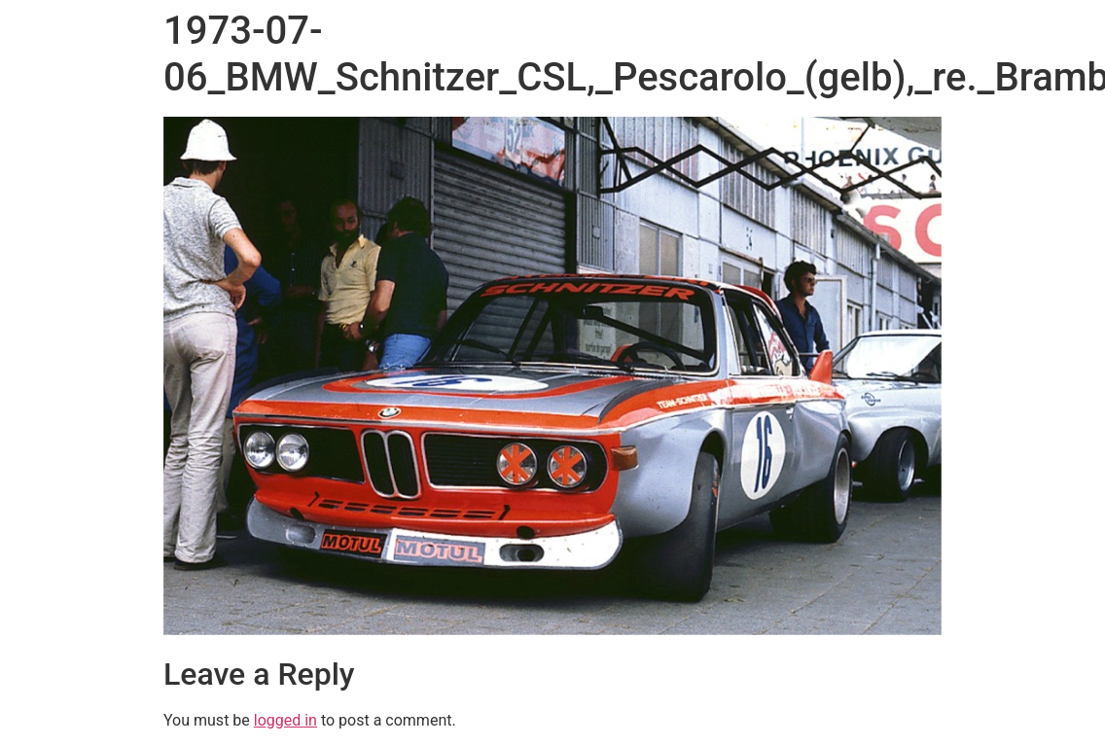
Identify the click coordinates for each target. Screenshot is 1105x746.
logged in (285, 720)
